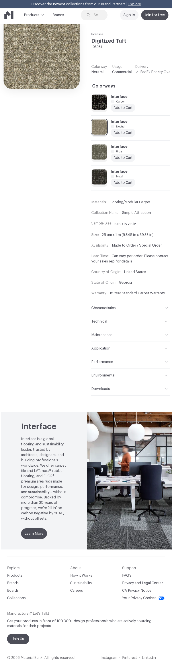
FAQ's (126, 575)
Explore (134, 4)
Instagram (109, 657)
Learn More (34, 533)
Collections (16, 598)
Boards (13, 590)
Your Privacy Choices (143, 598)
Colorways (103, 86)
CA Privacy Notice (136, 590)
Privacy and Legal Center (142, 583)
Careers (76, 590)
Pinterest (129, 657)
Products (31, 14)
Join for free (155, 15)
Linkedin (149, 657)
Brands (58, 15)
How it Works (81, 575)
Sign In (129, 15)
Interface (97, 34)
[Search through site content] (97, 15)
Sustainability (81, 583)
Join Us (18, 639)
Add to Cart (123, 108)
